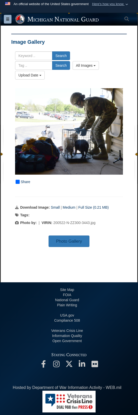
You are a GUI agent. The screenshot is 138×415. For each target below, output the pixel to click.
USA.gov (67, 315)
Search (61, 56)
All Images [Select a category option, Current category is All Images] (86, 65)
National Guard (67, 300)
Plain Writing (67, 305)
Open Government (67, 341)
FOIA (67, 295)
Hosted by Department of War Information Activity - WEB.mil (67, 387)
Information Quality (67, 336)
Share (23, 182)
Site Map (67, 290)
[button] (110, 4)
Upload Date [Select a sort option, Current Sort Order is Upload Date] (29, 75)
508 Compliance (67, 320)
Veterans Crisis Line (67, 331)
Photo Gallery (69, 241)
